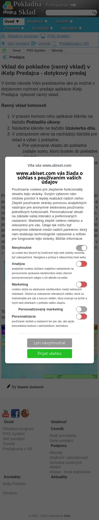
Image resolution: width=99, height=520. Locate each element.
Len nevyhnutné (49, 343)
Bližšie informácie (69, 239)
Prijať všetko (50, 353)
